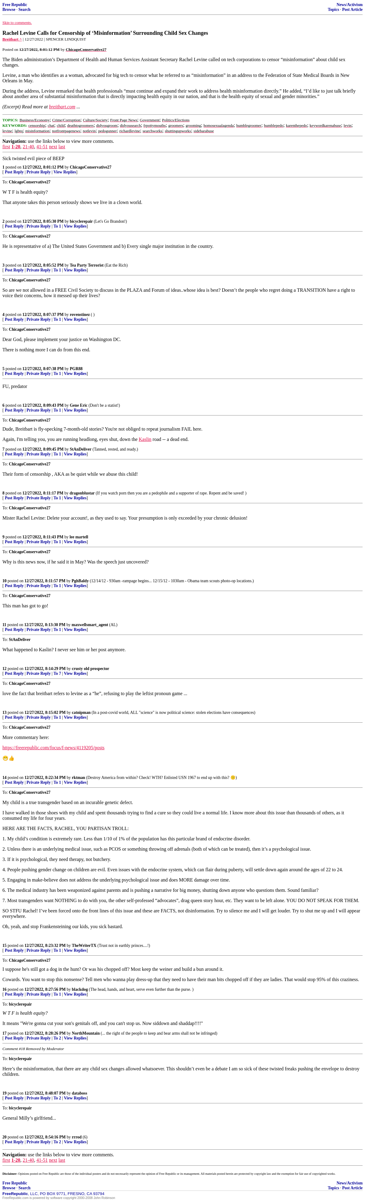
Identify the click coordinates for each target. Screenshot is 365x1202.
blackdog (80, 989)
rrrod (77, 1137)
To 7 (57, 673)
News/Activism (350, 4)
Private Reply (39, 172)
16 (4, 989)
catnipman (81, 712)
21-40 (28, 146)
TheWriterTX (84, 945)
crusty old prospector (90, 668)
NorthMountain (86, 1033)
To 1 (57, 226)
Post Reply (14, 172)
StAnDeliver (81, 449)
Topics (333, 9)
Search (24, 9)
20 (4, 1137)
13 (4, 712)
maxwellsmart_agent (90, 624)
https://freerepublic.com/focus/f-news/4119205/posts (53, 747)
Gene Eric (79, 405)
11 (4, 624)
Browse (8, 9)
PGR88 (76, 368)
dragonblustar (82, 493)
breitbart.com (62, 106)
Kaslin (145, 439)
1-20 (15, 146)
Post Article (352, 9)
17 (4, 1033)
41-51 (41, 146)
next (53, 146)
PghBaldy (80, 581)
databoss (79, 1093)
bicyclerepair (81, 221)
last (61, 146)
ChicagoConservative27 (90, 167)
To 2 (57, 1038)
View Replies (65, 172)
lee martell (79, 537)
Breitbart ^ (12, 39)
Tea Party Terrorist (87, 265)
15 (4, 945)
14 (4, 777)
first (6, 146)
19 (4, 1093)
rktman (78, 777)
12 (4, 668)
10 (4, 581)
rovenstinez (80, 314)
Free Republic (14, 4)
